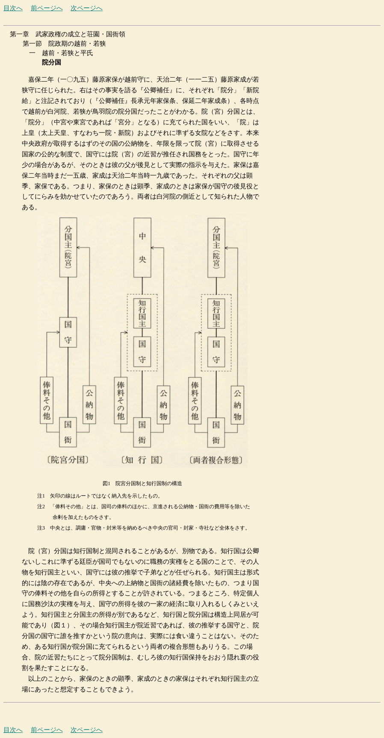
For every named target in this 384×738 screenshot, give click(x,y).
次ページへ (87, 8)
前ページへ (47, 8)
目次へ (13, 8)
